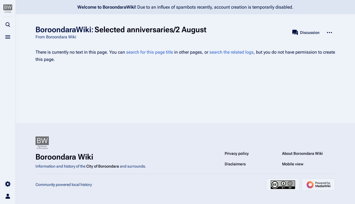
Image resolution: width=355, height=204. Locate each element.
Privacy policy (237, 153)
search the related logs (231, 52)
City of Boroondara (102, 166)
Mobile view (292, 164)
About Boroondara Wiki (302, 153)
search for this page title (149, 52)
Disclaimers (235, 164)
